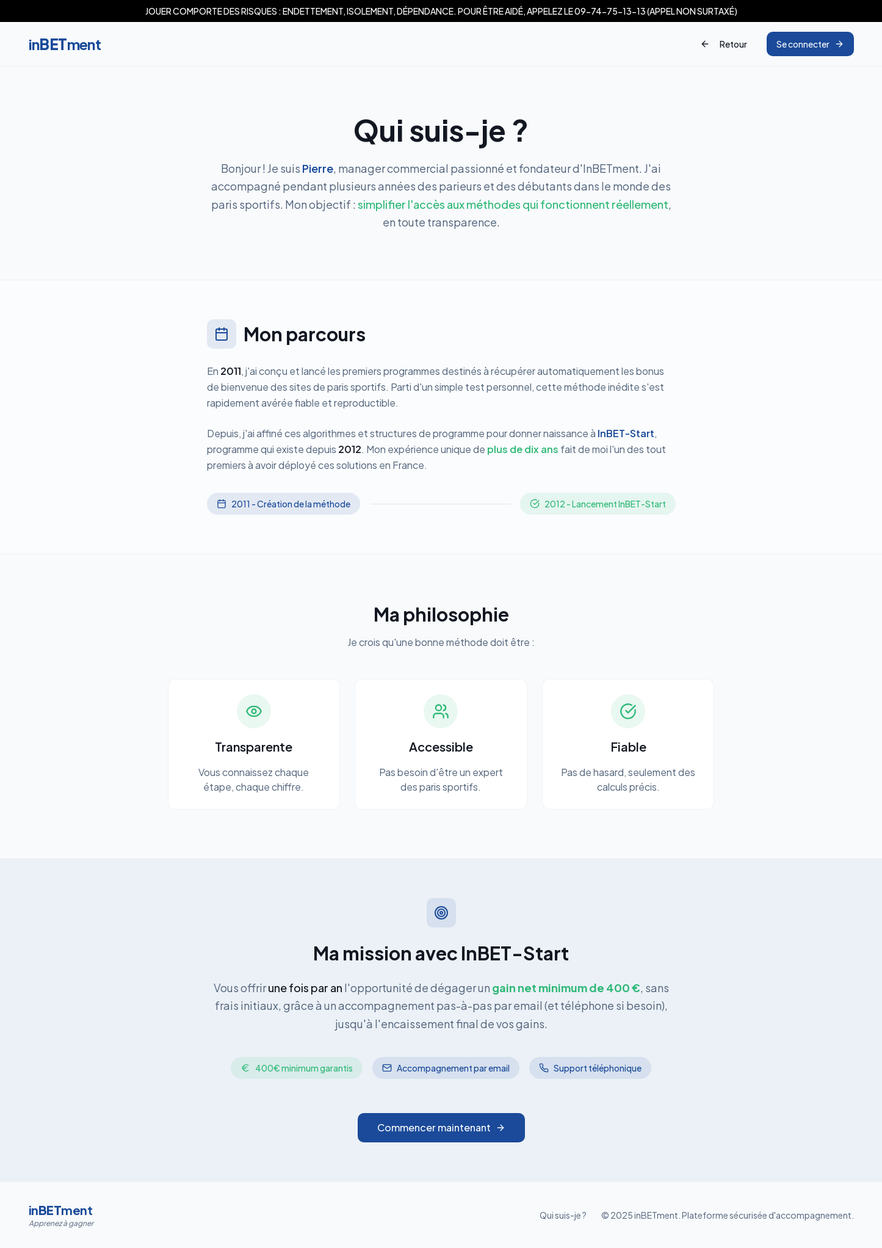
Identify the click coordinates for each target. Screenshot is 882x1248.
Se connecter (810, 43)
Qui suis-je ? (563, 1215)
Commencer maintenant (441, 1127)
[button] (441, 11)
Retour (723, 43)
